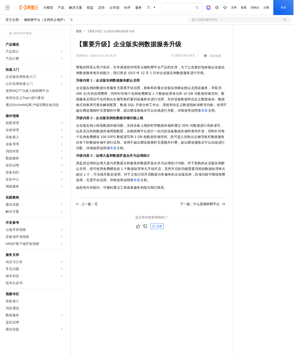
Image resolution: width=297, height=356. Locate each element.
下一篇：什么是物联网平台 (202, 204)
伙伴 (127, 7)
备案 (244, 7)
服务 (138, 7)
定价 (101, 7)
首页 (79, 31)
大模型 (48, 7)
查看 (204, 110)
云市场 (114, 7)
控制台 (255, 7)
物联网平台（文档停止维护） (45, 20)
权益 (90, 7)
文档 (234, 7)
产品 (61, 7)
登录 (283, 7)
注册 (266, 7)
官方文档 (12, 20)
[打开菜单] (7, 7)
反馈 (157, 226)
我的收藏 (215, 56)
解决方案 (75, 7)
